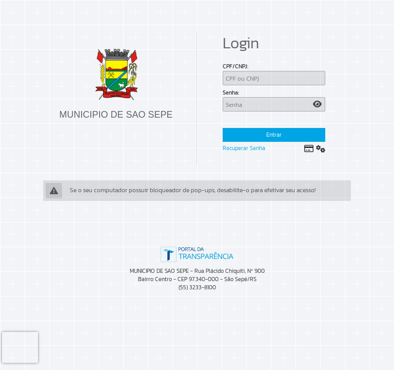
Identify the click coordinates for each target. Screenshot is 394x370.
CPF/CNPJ (235, 66)
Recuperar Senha (244, 148)
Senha (230, 92)
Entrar (274, 135)
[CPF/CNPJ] (274, 78)
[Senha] (274, 104)
